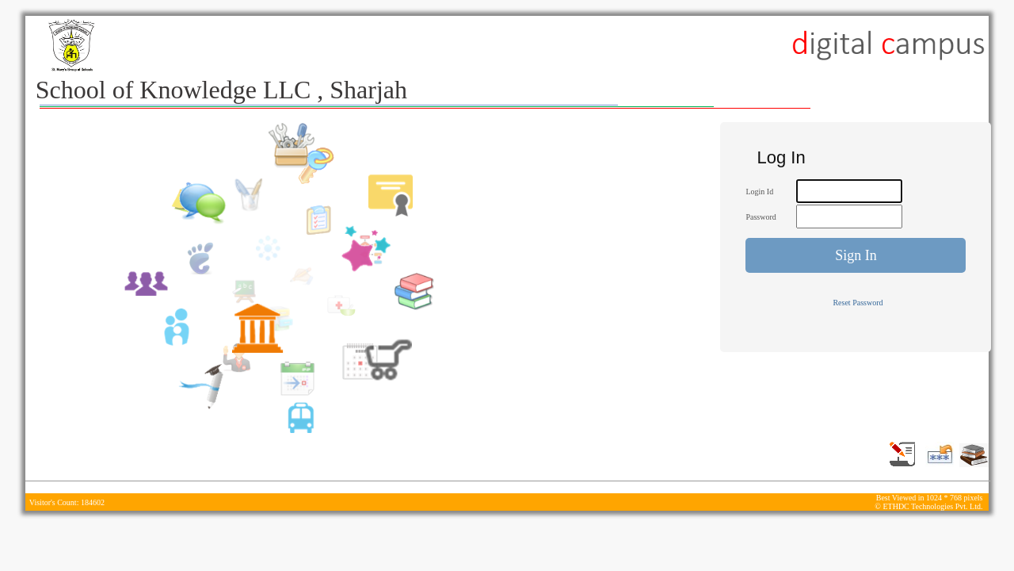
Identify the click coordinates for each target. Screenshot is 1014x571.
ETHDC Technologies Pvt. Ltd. (932, 506)
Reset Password (857, 302)
